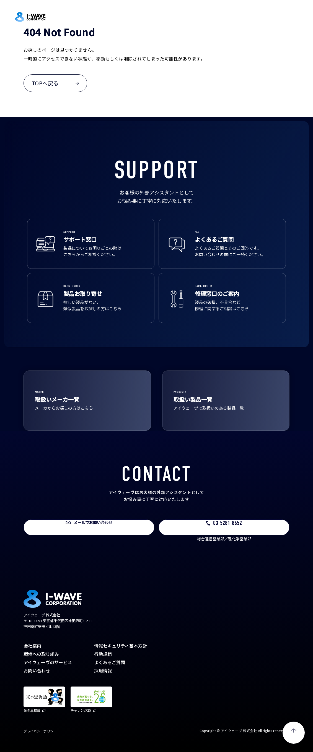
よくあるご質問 (109, 662)
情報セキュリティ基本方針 (120, 645)
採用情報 (103, 670)
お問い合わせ (37, 670)
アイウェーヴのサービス (48, 662)
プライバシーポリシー (40, 731)
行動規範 (103, 654)
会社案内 (32, 645)
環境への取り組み (41, 654)
